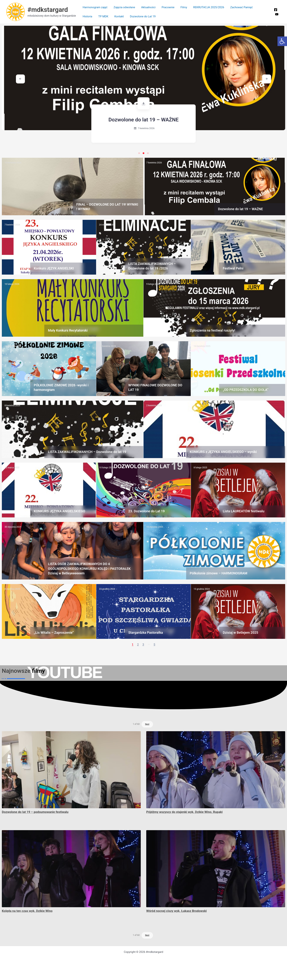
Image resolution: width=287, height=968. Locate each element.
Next (147, 724)
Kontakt (102, 16)
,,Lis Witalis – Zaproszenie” (54, 632)
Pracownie (165, 7)
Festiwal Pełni (233, 268)
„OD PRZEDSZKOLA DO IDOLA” (245, 390)
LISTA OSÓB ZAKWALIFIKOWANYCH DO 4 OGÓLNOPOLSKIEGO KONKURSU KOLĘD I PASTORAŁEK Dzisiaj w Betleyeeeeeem (89, 568)
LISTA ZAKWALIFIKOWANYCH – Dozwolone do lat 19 (87, 452)
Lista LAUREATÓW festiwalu (243, 511)
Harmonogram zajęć (94, 7)
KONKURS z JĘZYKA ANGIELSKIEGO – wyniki (223, 452)
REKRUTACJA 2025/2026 (205, 7)
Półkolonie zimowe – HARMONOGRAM (218, 573)
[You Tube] (276, 14)
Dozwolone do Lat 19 (125, 16)
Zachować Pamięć (237, 7)
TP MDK (87, 16)
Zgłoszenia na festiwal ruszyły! (212, 330)
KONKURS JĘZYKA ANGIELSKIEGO (59, 511)
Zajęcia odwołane (123, 7)
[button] (282, 41)
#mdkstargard (47, 10)
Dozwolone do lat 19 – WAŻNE (154, 120)
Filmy (181, 7)
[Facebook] (275, 9)
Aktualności (147, 7)
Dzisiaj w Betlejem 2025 (240, 632)
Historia (259, 7)
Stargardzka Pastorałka (145, 632)
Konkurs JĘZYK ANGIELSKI (54, 268)
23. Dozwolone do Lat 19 (146, 511)
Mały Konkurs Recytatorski (67, 330)
